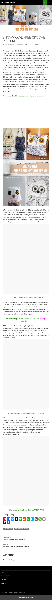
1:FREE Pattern (26, 297)
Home (3, 572)
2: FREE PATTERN (23, 319)
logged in (14, 560)
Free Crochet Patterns (17, 34)
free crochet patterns (21, 528)
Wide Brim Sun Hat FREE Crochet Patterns (26, 545)
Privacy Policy (5, 576)
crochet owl (8, 528)
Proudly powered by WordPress (16, 592)
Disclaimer (4, 579)
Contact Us (4, 583)
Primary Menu (49, 2)
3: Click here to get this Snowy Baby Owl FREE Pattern (26, 413)
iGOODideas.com (8, 2)
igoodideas (20, 44)
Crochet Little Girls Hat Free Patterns (26, 538)
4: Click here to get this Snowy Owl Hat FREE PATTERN (26, 510)
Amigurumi (6, 34)
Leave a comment (32, 44)
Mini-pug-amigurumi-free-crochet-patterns (30, 96)
